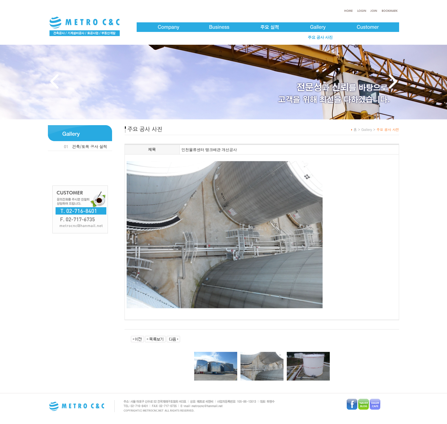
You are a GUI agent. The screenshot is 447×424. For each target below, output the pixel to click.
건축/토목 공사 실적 (89, 146)
